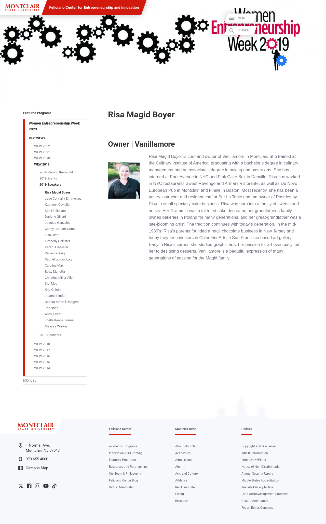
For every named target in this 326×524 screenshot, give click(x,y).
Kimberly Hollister (57, 241)
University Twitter (20, 486)
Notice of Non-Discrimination (261, 466)
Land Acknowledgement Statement (265, 494)
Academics (183, 453)
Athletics (181, 480)
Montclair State (185, 429)
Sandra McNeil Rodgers (62, 302)
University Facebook (29, 486)
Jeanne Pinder (55, 296)
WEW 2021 (42, 152)
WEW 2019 (41, 164)
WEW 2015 (42, 362)
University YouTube (46, 486)
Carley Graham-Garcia (60, 229)
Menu (314, 18)
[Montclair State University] (22, 7)
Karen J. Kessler (56, 247)
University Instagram (37, 486)
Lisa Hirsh (52, 235)
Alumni (180, 466)
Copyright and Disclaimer (258, 446)
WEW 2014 (42, 368)
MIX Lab (29, 380)
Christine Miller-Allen (59, 278)
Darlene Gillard (55, 216)
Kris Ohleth (53, 290)
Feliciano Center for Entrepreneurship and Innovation (94, 7)
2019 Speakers (50, 184)
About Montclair (186, 446)
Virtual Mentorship (121, 487)
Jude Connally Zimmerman (64, 198)
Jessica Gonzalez (57, 223)
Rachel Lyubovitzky (58, 259)
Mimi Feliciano (55, 211)
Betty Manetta (55, 271)
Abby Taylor (53, 314)
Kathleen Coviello (57, 204)
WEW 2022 (42, 146)
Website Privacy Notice (257, 487)
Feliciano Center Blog (123, 480)
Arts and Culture (186, 473)
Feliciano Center (120, 429)
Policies (246, 429)
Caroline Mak (54, 265)
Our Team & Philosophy (125, 473)
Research (181, 501)
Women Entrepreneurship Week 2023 (54, 126)
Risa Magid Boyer (57, 192)
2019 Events (48, 178)
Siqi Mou (51, 283)
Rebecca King (55, 253)
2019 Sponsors (50, 335)
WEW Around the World (56, 172)
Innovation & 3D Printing (126, 453)
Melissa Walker (56, 326)
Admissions (183, 460)
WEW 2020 (42, 158)
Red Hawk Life (185, 487)
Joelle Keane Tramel (59, 320)
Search (316, 30)
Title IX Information (254, 453)
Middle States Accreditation (260, 480)
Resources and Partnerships (128, 466)
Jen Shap (51, 308)
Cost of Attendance (254, 501)
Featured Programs (37, 113)
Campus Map (33, 468)
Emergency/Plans (253, 460)
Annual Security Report (257, 473)
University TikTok (54, 486)
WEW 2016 (42, 356)
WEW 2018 (42, 344)
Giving (179, 494)
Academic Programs (123, 446)
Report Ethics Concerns (257, 507)
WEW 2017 (42, 350)
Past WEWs (37, 138)
